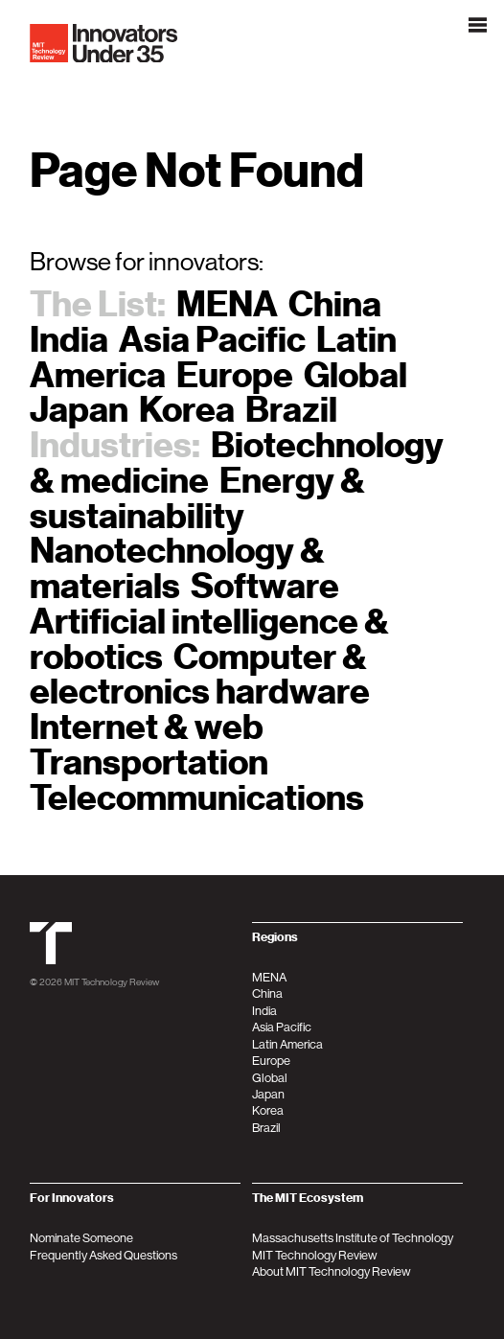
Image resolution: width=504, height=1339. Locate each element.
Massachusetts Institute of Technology (352, 1238)
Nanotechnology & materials (177, 568)
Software (265, 586)
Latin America (287, 1044)
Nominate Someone (81, 1238)
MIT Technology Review (111, 981)
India (69, 339)
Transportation (149, 762)
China (334, 304)
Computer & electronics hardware (200, 674)
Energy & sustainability (197, 498)
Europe (234, 375)
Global (355, 375)
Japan (79, 409)
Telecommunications (197, 798)
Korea (187, 409)
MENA (227, 304)
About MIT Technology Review (331, 1271)
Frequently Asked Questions (103, 1255)
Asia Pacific (212, 339)
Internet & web (146, 727)
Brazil (291, 409)
